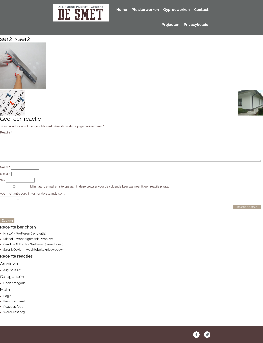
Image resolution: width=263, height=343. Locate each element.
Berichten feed (14, 301)
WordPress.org (14, 312)
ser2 (6, 38)
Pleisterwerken (145, 10)
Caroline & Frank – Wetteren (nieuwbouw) (33, 244)
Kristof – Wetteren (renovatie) (24, 233)
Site (2, 180)
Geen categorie (14, 283)
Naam (5, 167)
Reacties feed (13, 306)
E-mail (5, 173)
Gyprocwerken (176, 10)
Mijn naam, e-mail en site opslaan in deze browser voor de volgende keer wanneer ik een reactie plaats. (99, 186)
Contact (201, 10)
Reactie (6, 132)
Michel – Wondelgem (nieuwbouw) (28, 239)
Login (7, 296)
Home (121, 10)
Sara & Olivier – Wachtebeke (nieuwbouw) (33, 249)
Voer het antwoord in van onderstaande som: (32, 193)
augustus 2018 (13, 270)
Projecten (170, 25)
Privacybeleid (196, 25)
